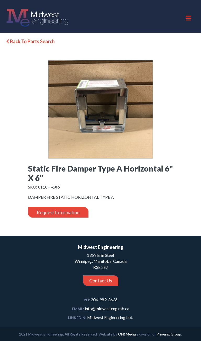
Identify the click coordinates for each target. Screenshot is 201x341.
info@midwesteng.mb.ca (100, 308)
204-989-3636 (101, 299)
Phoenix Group (169, 334)
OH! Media (127, 334)
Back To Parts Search (30, 41)
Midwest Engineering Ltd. (100, 317)
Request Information (58, 212)
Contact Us (100, 280)
